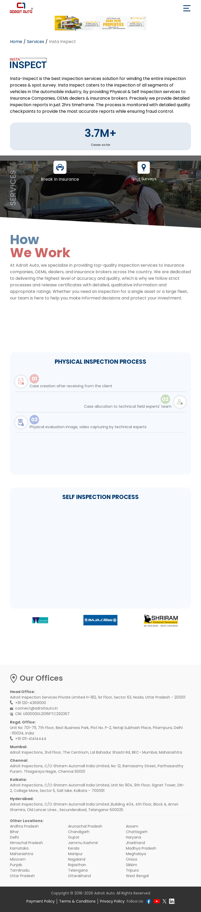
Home (16, 42)
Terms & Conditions (77, 901)
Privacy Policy (112, 901)
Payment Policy (40, 901)
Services (35, 42)
